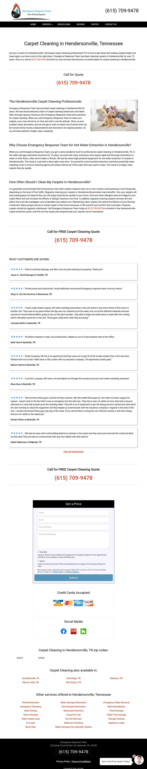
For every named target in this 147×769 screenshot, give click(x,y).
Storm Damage (30, 706)
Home (33, 24)
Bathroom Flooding (73, 714)
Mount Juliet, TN (31, 674)
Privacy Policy (58, 563)
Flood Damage (116, 702)
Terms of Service (93, 763)
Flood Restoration (30, 694)
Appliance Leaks (116, 714)
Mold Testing (30, 702)
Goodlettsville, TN (30, 669)
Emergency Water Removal (116, 694)
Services (48, 25)
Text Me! (43, 543)
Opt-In (42, 553)
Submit (73, 569)
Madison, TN (116, 669)
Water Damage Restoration (74, 694)
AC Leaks (30, 714)
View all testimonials (73, 443)
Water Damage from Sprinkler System (73, 718)
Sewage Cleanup (116, 710)
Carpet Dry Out (73, 706)
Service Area (64, 24)
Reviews (81, 24)
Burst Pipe (31, 718)
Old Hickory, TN (73, 674)
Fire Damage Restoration (73, 698)
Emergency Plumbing (30, 698)
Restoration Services (74, 702)
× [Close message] (130, 759)
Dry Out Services (73, 710)
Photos (95, 24)
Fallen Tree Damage (116, 706)
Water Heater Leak (30, 710)
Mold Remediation (116, 698)
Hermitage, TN (73, 669)
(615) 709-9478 (122, 11)
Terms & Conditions (72, 563)
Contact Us (111, 24)
